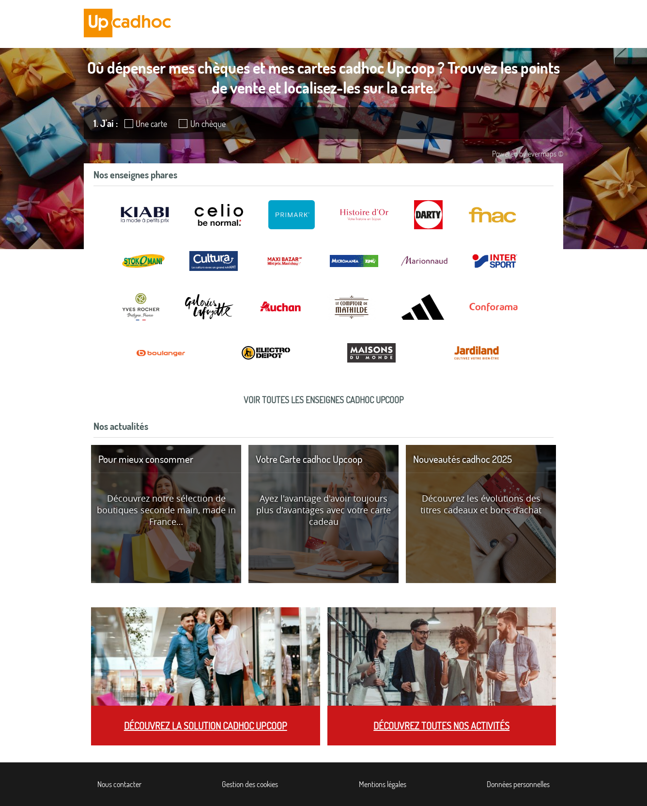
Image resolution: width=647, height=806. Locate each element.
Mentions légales (382, 784)
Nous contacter (119, 784)
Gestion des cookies (250, 784)
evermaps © (545, 153)
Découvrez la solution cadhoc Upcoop (205, 725)
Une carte (151, 123)
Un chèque (208, 123)
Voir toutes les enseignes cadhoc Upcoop (323, 400)
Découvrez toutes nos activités (441, 725)
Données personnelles (518, 784)
